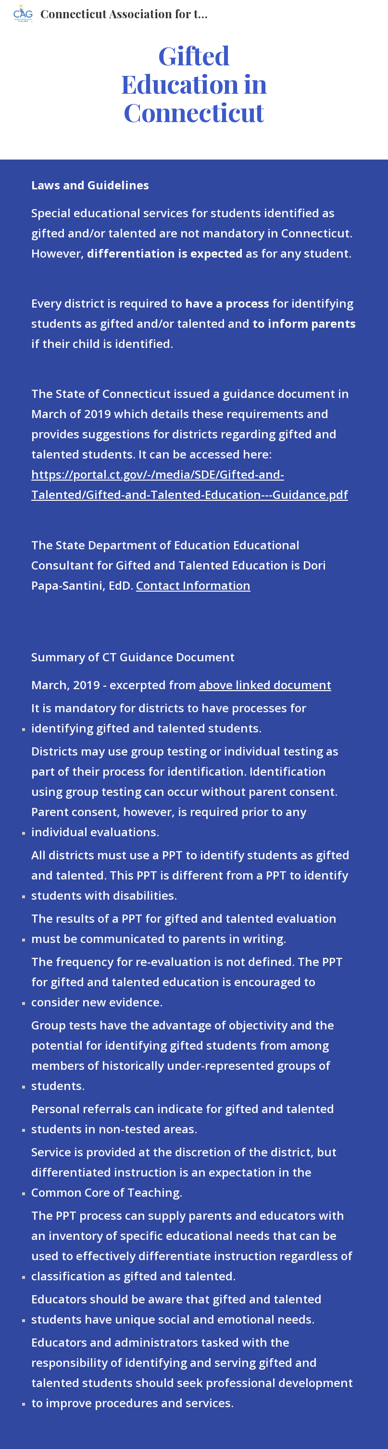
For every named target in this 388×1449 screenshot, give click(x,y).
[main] (193, 83)
